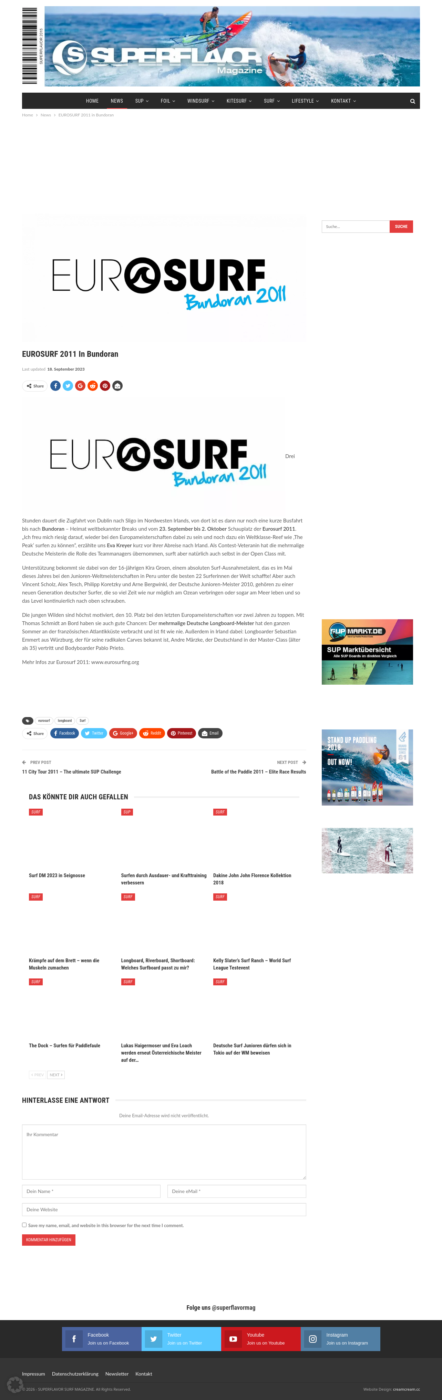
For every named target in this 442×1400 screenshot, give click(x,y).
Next (56, 1074)
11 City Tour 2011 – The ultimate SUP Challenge (71, 772)
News (117, 101)
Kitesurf (237, 101)
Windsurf (198, 101)
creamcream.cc (406, 1389)
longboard (65, 721)
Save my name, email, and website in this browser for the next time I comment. (106, 1225)
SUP (139, 101)
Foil (165, 101)
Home (92, 101)
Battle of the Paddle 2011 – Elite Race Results (258, 772)
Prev (37, 1074)
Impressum (33, 1374)
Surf (269, 101)
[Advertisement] (221, 165)
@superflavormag (233, 1307)
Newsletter (117, 1374)
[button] (15, 1385)
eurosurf (44, 721)
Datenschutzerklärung (75, 1374)
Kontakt (341, 101)
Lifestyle (303, 101)
